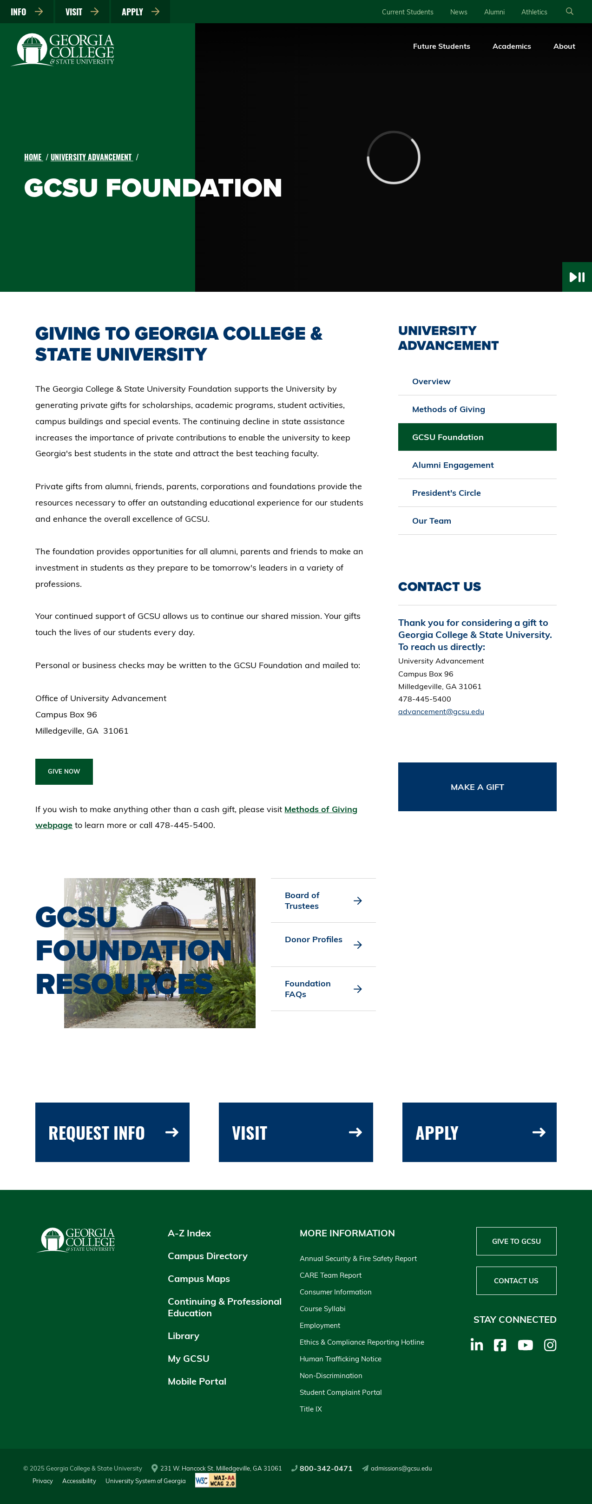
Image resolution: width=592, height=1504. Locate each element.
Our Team (431, 520)
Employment (320, 1325)
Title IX (311, 1409)
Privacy (43, 1480)
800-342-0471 (322, 1468)
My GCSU (189, 1358)
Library (183, 1335)
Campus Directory (208, 1255)
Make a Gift (477, 787)
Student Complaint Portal (341, 1392)
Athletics (534, 12)
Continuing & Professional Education (225, 1307)
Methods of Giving (448, 409)
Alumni (494, 12)
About (564, 46)
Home (33, 157)
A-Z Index (189, 1233)
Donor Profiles (323, 944)
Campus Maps (199, 1278)
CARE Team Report (331, 1275)
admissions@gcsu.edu (397, 1468)
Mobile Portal (197, 1381)
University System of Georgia (145, 1480)
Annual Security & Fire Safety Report (358, 1258)
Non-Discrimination (331, 1375)
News (458, 12)
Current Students (408, 12)
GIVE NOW (64, 771)
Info (27, 12)
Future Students (441, 46)
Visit (82, 12)
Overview (431, 381)
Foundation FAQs (323, 988)
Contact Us (516, 1280)
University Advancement (92, 157)
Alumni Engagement (453, 465)
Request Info (113, 1132)
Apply (141, 12)
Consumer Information (336, 1291)
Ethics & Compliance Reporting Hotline (362, 1342)
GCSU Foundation (448, 437)
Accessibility (79, 1480)
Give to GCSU (516, 1241)
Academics (512, 46)
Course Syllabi (323, 1308)
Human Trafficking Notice (341, 1358)
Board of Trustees (323, 900)
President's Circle (446, 492)
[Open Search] (569, 12)
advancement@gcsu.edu (441, 711)
